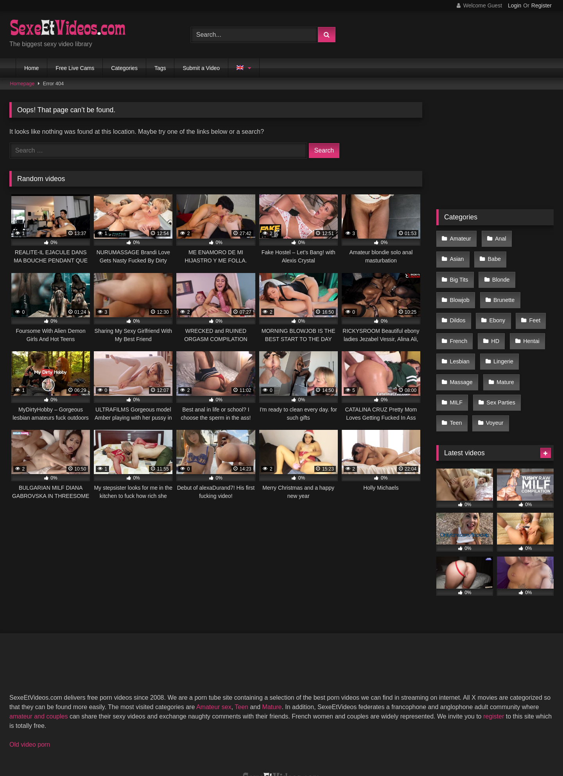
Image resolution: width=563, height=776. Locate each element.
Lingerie (500, 320)
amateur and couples (38, 660)
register (493, 660)
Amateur (459, 237)
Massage (460, 337)
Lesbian (459, 320)
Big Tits (493, 254)
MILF (455, 353)
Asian (532, 237)
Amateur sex (213, 651)
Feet (529, 287)
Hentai (526, 303)
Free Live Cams (75, 68)
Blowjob (459, 271)
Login (514, 5)
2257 (213, 741)
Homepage (22, 83)
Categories (124, 68)
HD (492, 303)
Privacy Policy (337, 741)
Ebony (494, 287)
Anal (497, 237)
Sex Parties (498, 353)
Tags (160, 68)
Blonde (532, 254)
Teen (455, 369)
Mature (502, 337)
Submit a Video (201, 68)
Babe (456, 254)
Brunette (500, 271)
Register (541, 5)
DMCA (243, 741)
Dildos (457, 287)
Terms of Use (285, 741)
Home (31, 68)
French (458, 303)
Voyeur (491, 369)
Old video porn (29, 688)
